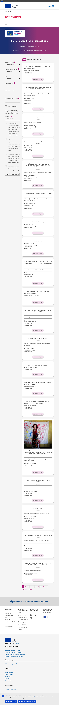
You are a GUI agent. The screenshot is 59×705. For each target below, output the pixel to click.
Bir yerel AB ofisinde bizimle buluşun (14, 656)
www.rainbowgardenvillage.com (31, 295)
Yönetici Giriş (8, 626)
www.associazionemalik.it (30, 245)
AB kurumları (9, 685)
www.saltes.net (27, 147)
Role (6, 76)
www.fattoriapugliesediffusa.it (31, 70)
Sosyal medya (9, 660)
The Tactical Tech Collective (37, 338)
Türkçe (51, 6)
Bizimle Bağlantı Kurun (9, 616)
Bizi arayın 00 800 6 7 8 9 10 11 (12, 650)
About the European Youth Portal (23, 611)
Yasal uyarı (8, 676)
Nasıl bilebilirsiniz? (32, 1)
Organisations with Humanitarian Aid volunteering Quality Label (29, 50)
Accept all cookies (11, 701)
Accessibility (8, 624)
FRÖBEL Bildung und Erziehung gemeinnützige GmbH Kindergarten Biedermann (38, 165)
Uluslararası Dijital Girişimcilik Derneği (37, 382)
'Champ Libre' (38, 508)
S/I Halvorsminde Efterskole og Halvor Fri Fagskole (38, 311)
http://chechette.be (28, 518)
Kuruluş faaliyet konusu (12, 69)
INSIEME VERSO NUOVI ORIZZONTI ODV (38, 193)
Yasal (7, 668)
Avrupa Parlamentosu (10, 689)
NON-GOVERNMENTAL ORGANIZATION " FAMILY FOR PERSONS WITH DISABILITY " (38, 263)
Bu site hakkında (9, 672)
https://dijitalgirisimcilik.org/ (30, 386)
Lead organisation (12, 106)
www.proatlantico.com (29, 127)
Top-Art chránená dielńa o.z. (38, 365)
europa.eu (16, 643)
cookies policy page (30, 696)
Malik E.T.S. (38, 241)
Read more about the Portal (23, 628)
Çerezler (7, 678)
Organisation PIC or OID (12, 98)
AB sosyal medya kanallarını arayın (13, 663)
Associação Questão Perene (37, 117)
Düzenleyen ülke (10, 62)
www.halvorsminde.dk (29, 321)
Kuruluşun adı (9, 90)
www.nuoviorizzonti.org (29, 205)
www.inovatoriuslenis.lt (29, 405)
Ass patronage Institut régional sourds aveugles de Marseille (38, 87)
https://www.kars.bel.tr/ (29, 226)
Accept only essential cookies (27, 701)
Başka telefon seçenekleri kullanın (13, 652)
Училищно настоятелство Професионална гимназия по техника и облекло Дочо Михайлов (38, 452)
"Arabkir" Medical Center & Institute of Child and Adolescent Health (38, 564)
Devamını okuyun (37, 79)
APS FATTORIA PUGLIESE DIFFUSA (38, 66)
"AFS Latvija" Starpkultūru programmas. (38, 535)
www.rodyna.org (27, 274)
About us (7, 613)
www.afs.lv (26, 546)
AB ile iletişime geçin (11, 646)
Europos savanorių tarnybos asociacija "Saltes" (37, 142)
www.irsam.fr (27, 100)
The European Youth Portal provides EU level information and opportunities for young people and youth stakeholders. (23, 620)
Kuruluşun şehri (10, 83)
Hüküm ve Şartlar (9, 622)
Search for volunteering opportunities (29, 46)
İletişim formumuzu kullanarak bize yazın (15, 654)
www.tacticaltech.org (29, 350)
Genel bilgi (8, 609)
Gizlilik (6, 619)
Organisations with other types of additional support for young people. (14, 166)
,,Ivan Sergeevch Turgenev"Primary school (38, 481)
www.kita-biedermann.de (30, 177)
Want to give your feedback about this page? (29, 601)
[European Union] (10, 641)
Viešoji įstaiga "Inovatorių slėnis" (37, 401)
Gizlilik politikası (9, 674)
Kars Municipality (38, 222)
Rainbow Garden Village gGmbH (38, 291)
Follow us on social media (34, 610)
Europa (7, 11)
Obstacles (8, 116)
